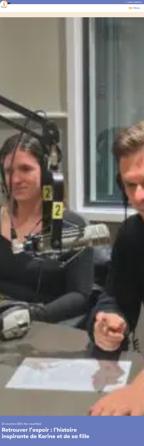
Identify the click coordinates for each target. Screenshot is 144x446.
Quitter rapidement (133, 2)
